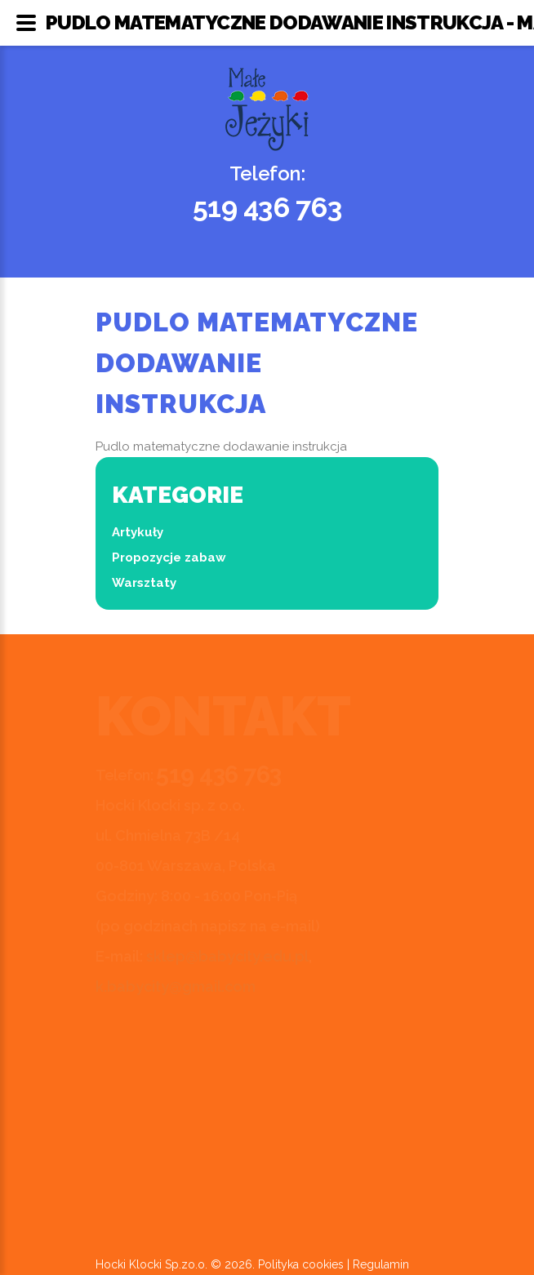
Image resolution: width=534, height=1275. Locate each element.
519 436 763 (267, 207)
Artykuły (137, 532)
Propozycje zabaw (169, 557)
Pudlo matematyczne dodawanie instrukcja (221, 446)
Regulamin (381, 1264)
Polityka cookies (301, 1264)
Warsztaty (144, 582)
